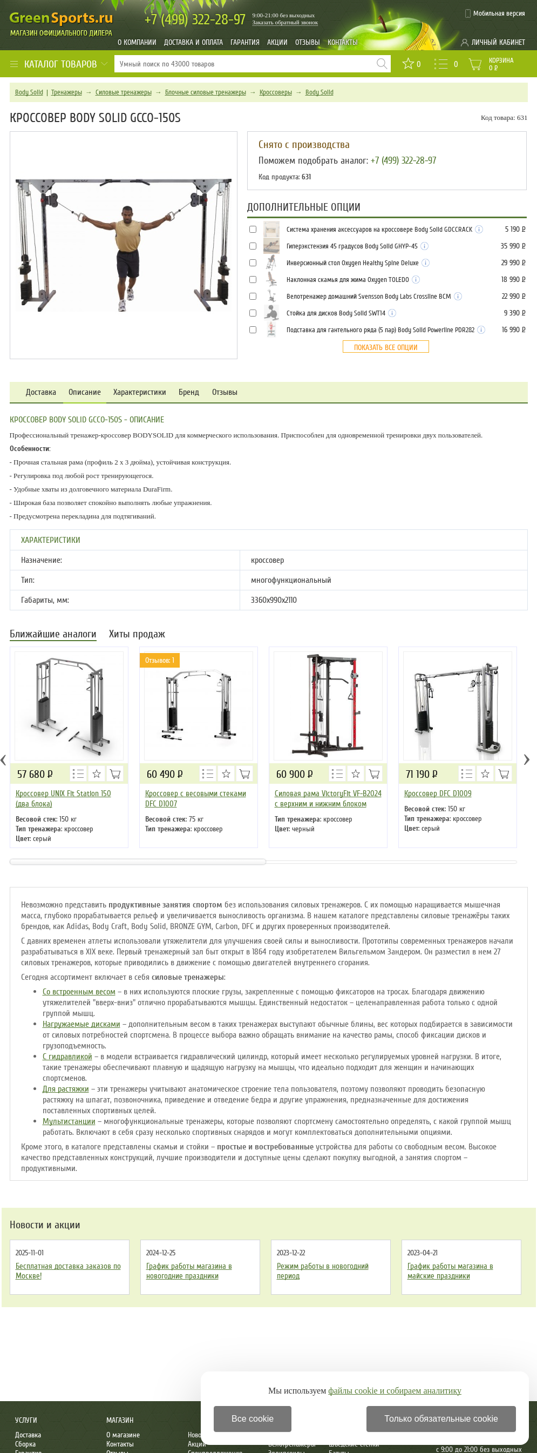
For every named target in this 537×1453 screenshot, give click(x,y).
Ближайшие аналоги (53, 635)
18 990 (513, 279)
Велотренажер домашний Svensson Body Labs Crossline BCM (374, 296)
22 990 (513, 296)
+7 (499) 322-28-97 (403, 160)
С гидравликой (67, 1056)
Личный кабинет (498, 42)
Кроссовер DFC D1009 (438, 793)
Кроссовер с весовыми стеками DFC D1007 (195, 799)
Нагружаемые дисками (81, 1024)
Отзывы (307, 42)
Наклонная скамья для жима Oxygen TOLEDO (353, 279)
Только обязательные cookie (441, 1418)
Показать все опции (386, 347)
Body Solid (29, 92)
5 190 (515, 229)
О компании (137, 42)
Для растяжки (66, 1089)
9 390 (514, 313)
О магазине (123, 1434)
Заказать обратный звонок (285, 22)
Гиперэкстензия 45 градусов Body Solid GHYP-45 (358, 246)
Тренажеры (66, 92)
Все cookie (253, 1418)
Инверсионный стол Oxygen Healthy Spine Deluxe (358, 263)
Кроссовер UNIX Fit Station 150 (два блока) (63, 799)
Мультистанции (69, 1121)
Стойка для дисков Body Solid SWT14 (341, 313)
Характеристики (139, 392)
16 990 (513, 329)
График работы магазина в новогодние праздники (189, 1271)
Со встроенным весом (79, 991)
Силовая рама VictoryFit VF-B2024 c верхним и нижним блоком (328, 799)
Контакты (343, 42)
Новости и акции (45, 1225)
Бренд (189, 392)
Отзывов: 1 (159, 660)
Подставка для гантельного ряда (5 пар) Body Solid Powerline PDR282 (386, 330)
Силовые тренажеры (124, 92)
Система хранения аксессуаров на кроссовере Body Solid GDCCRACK (385, 229)
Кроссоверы (276, 92)
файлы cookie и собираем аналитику (394, 1390)
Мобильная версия (499, 13)
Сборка (25, 1444)
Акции (277, 42)
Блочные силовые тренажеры (205, 92)
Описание (85, 392)
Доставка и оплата (193, 42)
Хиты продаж (137, 635)
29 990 (513, 262)
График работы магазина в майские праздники (450, 1271)
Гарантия (245, 42)
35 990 (513, 246)
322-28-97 (195, 20)
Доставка (41, 392)
